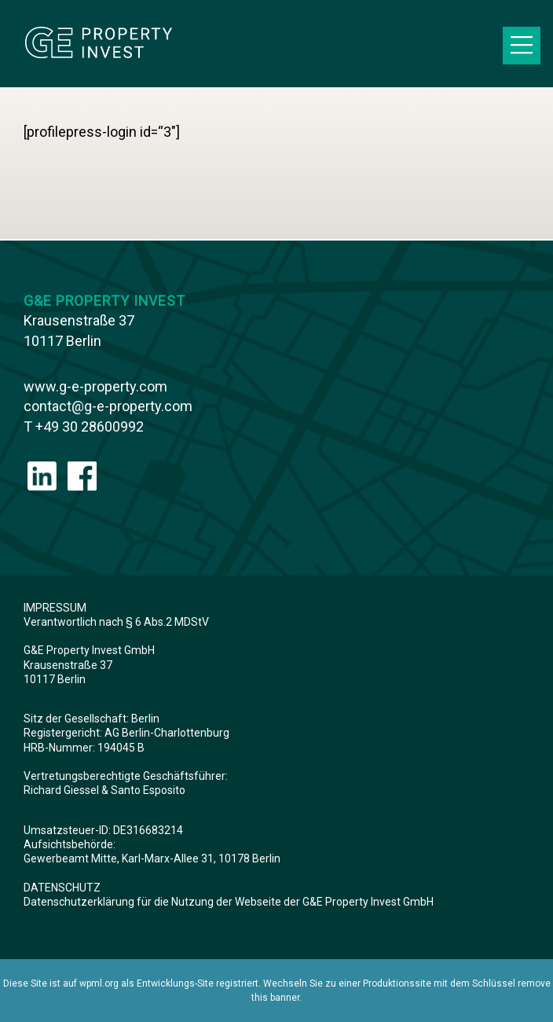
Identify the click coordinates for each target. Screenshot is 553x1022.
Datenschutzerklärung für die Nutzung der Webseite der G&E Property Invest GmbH (229, 901)
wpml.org (99, 983)
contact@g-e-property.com (108, 406)
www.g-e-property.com (95, 386)
